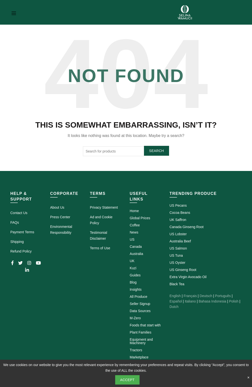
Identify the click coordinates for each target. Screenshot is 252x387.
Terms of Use (100, 248)
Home (134, 211)
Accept (127, 380)
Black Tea (177, 284)
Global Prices (140, 218)
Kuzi (133, 268)
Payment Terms (22, 232)
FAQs (14, 222)
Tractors (136, 350)
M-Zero (135, 318)
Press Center (60, 217)
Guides (135, 275)
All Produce (138, 297)
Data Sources (140, 311)
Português (223, 296)
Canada (136, 247)
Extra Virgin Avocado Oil (188, 277)
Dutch (174, 307)
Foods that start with (145, 325)
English (175, 296)
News (134, 232)
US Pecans (178, 205)
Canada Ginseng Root (187, 227)
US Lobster (178, 234)
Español (176, 301)
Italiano (190, 301)
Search (156, 151)
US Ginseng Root (183, 270)
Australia (136, 254)
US (132, 239)
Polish (233, 301)
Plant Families (140, 332)
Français (190, 296)
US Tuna (176, 255)
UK (132, 261)
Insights (136, 289)
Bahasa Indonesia (212, 301)
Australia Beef (180, 241)
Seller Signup (140, 304)
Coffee (135, 225)
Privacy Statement (104, 207)
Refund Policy (21, 251)
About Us (57, 207)
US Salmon (178, 248)
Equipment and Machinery (141, 341)
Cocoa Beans (180, 213)
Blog (133, 282)
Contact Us (18, 213)
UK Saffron (178, 220)
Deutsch (206, 296)
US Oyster (178, 263)
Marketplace (139, 357)
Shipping (17, 242)
